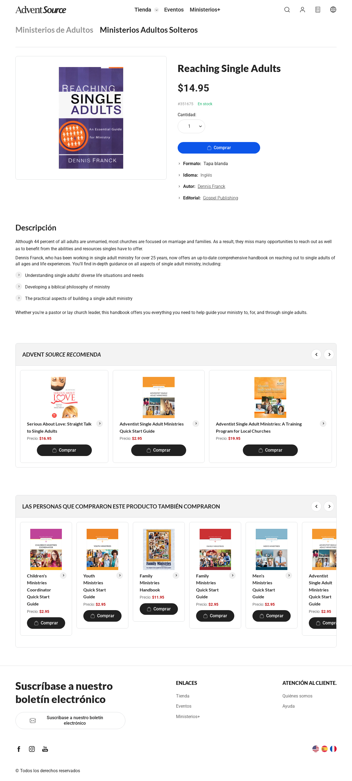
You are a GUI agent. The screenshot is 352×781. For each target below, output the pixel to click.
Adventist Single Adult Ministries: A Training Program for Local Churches (259, 427)
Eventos (174, 9)
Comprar (219, 147)
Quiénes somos (297, 696)
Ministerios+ (205, 9)
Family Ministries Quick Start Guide (207, 586)
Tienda (142, 9)
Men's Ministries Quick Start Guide (263, 586)
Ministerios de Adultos (54, 29)
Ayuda (288, 706)
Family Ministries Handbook (150, 582)
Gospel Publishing (220, 198)
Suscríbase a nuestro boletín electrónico (66, 720)
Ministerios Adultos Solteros (149, 29)
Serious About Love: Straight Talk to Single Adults (59, 427)
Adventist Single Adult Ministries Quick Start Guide (152, 427)
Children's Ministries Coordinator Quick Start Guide (39, 589)
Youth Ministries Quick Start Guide (94, 586)
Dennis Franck (211, 186)
